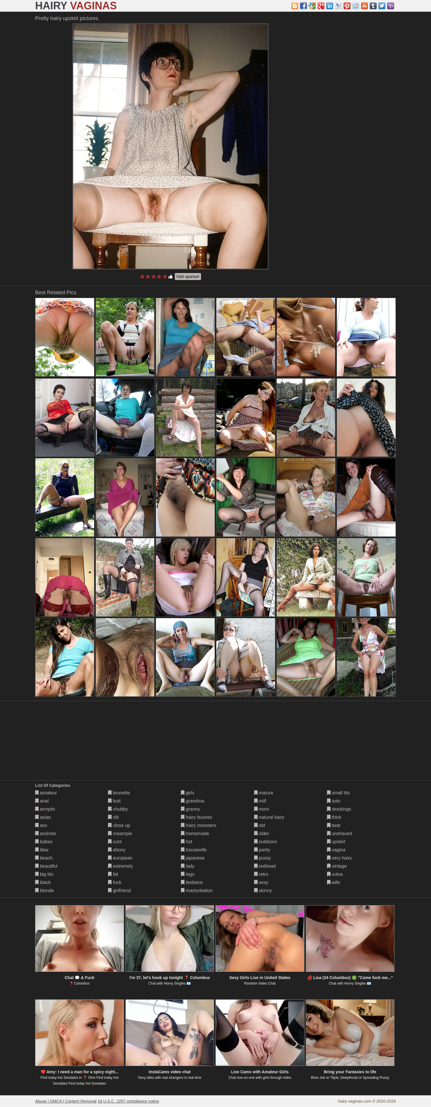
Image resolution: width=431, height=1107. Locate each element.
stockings (339, 809)
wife (333, 882)
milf (260, 800)
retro (261, 874)
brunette (119, 792)
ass (41, 825)
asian (43, 817)
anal (42, 800)
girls (187, 792)
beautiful (46, 866)
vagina (336, 849)
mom (261, 809)
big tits (44, 874)
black (43, 882)
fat (113, 874)
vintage (337, 866)
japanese (192, 857)
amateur (46, 792)
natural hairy (269, 817)
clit (113, 817)
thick (334, 817)
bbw (42, 849)
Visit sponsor (188, 276)
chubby (118, 809)
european (120, 857)
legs (187, 874)
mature (263, 792)
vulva (335, 874)
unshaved (339, 833)
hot (186, 841)
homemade (195, 833)
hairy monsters (198, 825)
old (259, 825)
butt (114, 800)
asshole (45, 833)
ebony (116, 849)
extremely (120, 866)
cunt (115, 841)
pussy (262, 857)
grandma (192, 800)
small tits (338, 792)
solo (333, 800)
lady (187, 866)
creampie (120, 833)
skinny (263, 890)
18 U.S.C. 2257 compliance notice (128, 1101)
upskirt (336, 841)
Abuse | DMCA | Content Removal (65, 1101)
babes (44, 841)
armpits (45, 809)
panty (262, 849)
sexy (261, 882)
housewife (194, 849)
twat (333, 825)
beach (44, 857)
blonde (44, 890)
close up (119, 825)
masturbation (197, 890)
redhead (265, 866)
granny (190, 809)
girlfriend (119, 890)
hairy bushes (196, 817)
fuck (114, 882)
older (261, 833)
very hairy (339, 857)
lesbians (192, 882)
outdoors (265, 841)
